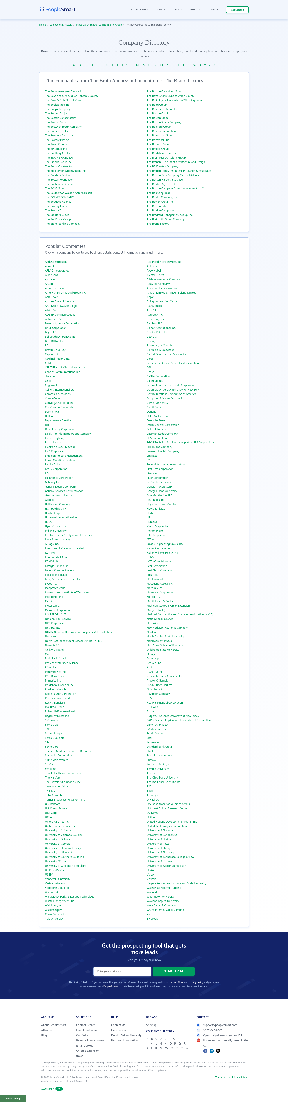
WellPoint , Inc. (54, 905)
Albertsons (51, 275)
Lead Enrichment (87, 1030)
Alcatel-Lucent (155, 275)
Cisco (48, 380)
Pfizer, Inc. (51, 667)
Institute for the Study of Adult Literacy (68, 535)
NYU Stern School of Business (165, 645)
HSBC (48, 521)
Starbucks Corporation (58, 755)
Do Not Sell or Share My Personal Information (126, 1038)
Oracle (49, 654)
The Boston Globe (158, 118)
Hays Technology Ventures (163, 504)
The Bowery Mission (57, 140)
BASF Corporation (55, 328)
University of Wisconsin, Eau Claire (65, 865)
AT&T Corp (51, 310)
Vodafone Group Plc (57, 887)
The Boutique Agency (58, 201)
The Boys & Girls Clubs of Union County (170, 96)
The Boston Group (56, 122)
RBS (149, 698)
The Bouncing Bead (158, 192)
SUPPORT (196, 10)
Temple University (158, 768)
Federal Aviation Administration (166, 464)
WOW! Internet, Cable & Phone (165, 909)
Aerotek (50, 266)
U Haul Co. (153, 799)
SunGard (50, 764)
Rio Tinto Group (54, 707)
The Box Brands (156, 206)
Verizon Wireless (55, 883)
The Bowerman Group (160, 135)
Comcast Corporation (58, 394)
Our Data (82, 1035)
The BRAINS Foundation (59, 157)
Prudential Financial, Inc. (59, 685)
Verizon (151, 879)
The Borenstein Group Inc (162, 109)
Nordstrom (51, 636)
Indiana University (56, 530)
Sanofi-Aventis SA (157, 724)
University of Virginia (159, 861)
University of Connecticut (162, 835)
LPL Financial (155, 579)
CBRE (48, 363)
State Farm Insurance (159, 755)
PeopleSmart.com (112, 986)
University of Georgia (57, 843)
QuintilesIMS (154, 689)
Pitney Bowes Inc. (55, 671)
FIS (47, 473)
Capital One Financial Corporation (167, 354)
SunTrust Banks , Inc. (159, 764)
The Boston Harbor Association (165, 179)
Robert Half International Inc (62, 711)
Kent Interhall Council (58, 557)
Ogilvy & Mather (55, 649)
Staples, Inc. (154, 751)
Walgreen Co (52, 892)
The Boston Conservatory (60, 118)
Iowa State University (58, 539)
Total (150, 790)
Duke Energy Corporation (60, 429)
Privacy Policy (196, 982)
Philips (151, 667)
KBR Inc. (50, 552)
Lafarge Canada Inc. (57, 566)
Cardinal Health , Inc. (57, 358)
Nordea (151, 632)
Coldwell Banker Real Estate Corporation (171, 385)
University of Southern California (64, 857)
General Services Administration (64, 491)
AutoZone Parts (54, 319)
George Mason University (162, 491)
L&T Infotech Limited (159, 561)
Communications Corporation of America (171, 394)
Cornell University (157, 402)
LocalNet (152, 574)
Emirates (152, 455)
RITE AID (152, 707)
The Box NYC (53, 210)
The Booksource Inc (57, 104)
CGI (149, 367)
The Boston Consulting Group (164, 91)
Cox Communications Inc (60, 407)
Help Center (118, 1030)
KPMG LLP (51, 561)
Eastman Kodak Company (162, 433)
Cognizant (51, 385)
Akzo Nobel (154, 270)
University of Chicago (58, 830)
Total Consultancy (56, 795)
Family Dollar (53, 464)
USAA (150, 870)
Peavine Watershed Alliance (62, 663)
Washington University (160, 896)
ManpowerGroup (55, 588)
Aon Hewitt (51, 297)
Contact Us (118, 1025)
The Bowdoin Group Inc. (59, 135)
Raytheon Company (159, 693)
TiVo (149, 786)
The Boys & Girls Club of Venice (64, 100)
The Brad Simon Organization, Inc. (65, 170)
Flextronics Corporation (59, 477)
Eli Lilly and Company (159, 447)
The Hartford (53, 777)
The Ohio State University (162, 777)
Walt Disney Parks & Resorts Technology (69, 896)
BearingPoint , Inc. (157, 332)
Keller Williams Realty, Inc (162, 552)
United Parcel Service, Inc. (60, 826)
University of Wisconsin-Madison (166, 865)
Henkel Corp (52, 513)
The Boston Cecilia (158, 113)
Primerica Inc (53, 680)
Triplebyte (153, 795)
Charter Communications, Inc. (62, 372)
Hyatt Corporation (56, 526)
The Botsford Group (159, 126)
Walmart (152, 892)
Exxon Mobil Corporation (60, 460)
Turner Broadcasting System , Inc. (65, 799)
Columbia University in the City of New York (173, 389)
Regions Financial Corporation (165, 702)
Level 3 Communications (60, 570)
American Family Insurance (163, 288)
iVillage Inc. (52, 544)
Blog (44, 1035)
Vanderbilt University (57, 879)
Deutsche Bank (156, 420)
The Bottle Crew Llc (57, 131)
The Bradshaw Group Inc (162, 153)
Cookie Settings (13, 1098)
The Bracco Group (158, 148)
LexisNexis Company (159, 570)
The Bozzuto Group (158, 144)
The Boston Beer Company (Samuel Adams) (173, 175)
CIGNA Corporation (158, 376)
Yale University (54, 918)
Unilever (152, 817)
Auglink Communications (60, 314)
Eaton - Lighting (54, 438)
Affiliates (46, 1030)
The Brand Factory (158, 223)
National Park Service (58, 618)
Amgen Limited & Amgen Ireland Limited (171, 292)
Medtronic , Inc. (54, 596)
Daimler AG (52, 411)
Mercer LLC (154, 596)
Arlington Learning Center (162, 301)
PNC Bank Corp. (54, 676)
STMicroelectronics (56, 760)
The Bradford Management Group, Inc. (170, 215)
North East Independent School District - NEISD (73, 641)
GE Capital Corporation (160, 482)
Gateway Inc (52, 482)
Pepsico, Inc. (154, 663)
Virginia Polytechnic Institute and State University (176, 883)
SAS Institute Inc (157, 729)
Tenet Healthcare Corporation (63, 773)
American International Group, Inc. (65, 292)
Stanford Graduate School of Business (68, 751)
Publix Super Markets (159, 685)
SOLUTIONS (139, 10)
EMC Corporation (55, 451)
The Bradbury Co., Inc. (58, 153)
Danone (151, 411)
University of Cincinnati (160, 830)
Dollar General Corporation (163, 425)
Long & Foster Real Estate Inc (63, 579)
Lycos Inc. (51, 583)
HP (148, 517)
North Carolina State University (165, 636)
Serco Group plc (54, 738)
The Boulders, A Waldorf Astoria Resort (68, 192)
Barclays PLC (154, 323)
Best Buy (152, 336)
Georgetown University (59, 495)
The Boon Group (157, 104)
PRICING (162, 10)
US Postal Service (55, 870)
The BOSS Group (55, 188)
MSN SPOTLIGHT (55, 614)
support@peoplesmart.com (217, 1025)
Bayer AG (50, 332)
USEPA (49, 874)
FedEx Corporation (56, 469)
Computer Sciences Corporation (166, 398)
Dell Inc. (50, 416)
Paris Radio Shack (55, 658)
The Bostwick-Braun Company (63, 126)
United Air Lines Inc (57, 821)
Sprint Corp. (52, 746)
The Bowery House (56, 206)
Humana (152, 521)
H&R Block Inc (155, 499)
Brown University (55, 350)
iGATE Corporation (158, 526)
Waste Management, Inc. (60, 901)
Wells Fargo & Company (161, 905)
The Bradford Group (57, 215)
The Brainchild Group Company (165, 219)
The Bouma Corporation (161, 131)
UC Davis (152, 812)
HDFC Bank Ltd (156, 508)
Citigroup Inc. (155, 380)
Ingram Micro (155, 530)
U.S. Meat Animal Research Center (167, 808)
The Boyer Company (57, 144)
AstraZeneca (154, 305)
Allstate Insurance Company (164, 279)
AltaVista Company (158, 283)
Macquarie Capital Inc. (160, 583)
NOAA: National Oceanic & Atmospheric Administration (78, 632)
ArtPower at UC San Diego (61, 305)
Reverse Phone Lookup (90, 1040)
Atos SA (151, 310)
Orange (151, 654)
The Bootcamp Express (59, 184)
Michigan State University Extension (168, 605)
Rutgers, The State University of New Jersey (173, 715)
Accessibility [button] (52, 1089)
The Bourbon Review (57, 175)
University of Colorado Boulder (63, 835)
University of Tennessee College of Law (170, 857)
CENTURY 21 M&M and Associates (65, 367)
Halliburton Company (58, 504)
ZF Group (152, 918)
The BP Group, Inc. (56, 148)
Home (42, 25)
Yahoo (151, 914)
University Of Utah (56, 861)
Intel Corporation (157, 535)
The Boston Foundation (59, 179)
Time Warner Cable (56, 786)
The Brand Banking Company (62, 223)
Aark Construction (56, 261)
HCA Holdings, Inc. (56, 508)
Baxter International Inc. (161, 328)
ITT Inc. (151, 539)
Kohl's (150, 557)
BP (46, 345)
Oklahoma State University (163, 649)
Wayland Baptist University (163, 901)
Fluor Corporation (157, 477)
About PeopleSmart (53, 1025)
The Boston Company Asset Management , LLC (175, 188)
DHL (47, 425)
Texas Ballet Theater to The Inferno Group (99, 25)
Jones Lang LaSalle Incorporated (64, 548)
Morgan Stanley (156, 610)
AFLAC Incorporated (57, 270)
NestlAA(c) (153, 623)
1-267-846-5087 (209, 1030)
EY (148, 460)
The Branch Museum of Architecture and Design (176, 162)
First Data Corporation (160, 469)
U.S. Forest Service (56, 808)
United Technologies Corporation (167, 826)
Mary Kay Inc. (155, 588)
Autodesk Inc (155, 314)
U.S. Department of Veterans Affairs (168, 804)
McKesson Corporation (160, 592)
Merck (48, 601)
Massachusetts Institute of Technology (68, 592)
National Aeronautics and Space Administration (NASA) (180, 614)
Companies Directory (61, 25)
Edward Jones (53, 442)
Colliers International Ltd (60, 389)
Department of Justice (58, 420)
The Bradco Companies (161, 210)
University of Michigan (160, 848)
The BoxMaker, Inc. (158, 140)
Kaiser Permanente (158, 548)
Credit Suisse (154, 407)
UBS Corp (51, 812)
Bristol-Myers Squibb (159, 345)
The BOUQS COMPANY (59, 197)
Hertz (150, 513)
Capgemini (51, 354)
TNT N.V (50, 790)
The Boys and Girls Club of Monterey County (71, 96)
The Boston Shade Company (164, 122)
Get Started (237, 10)
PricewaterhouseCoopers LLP (164, 676)
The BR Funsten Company (162, 166)
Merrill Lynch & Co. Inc (160, 601)
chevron (50, 376)
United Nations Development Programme (172, 821)
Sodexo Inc (153, 742)
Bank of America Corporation (62, 323)
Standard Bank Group (160, 746)
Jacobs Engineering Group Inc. (165, 544)
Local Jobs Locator (56, 574)
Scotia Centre (155, 733)
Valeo (150, 874)
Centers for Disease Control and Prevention (173, 363)
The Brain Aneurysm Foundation (64, 91)
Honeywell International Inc (61, 517)
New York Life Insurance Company (167, 627)
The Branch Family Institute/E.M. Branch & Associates (179, 170)
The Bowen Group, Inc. (160, 201)
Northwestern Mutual (159, 641)
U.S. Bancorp (52, 804)
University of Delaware (58, 839)
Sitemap (151, 1025)
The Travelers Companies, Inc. (63, 782)
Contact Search (86, 1025)
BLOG (178, 10)
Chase (150, 372)
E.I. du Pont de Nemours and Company (68, 433)
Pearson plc (154, 658)
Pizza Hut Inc (155, 671)
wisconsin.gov (53, 909)
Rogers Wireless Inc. (57, 715)
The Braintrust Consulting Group (166, 157)
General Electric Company (60, 486)
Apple (150, 297)
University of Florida (159, 839)
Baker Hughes (155, 319)
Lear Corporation (157, 566)
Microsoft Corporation (58, 610)
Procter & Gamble (157, 680)
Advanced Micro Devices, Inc (164, 261)
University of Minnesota (59, 852)
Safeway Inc (52, 720)
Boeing (151, 341)
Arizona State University (59, 301)
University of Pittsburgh (161, 852)
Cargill (150, 358)
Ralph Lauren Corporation (60, 693)
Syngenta (50, 768)
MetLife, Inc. (52, 605)
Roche (150, 711)
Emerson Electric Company (163, 451)
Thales (151, 773)
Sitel (47, 742)
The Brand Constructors (59, 166)
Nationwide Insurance (160, 618)
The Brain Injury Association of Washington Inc (175, 100)
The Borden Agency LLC (161, 184)
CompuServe (52, 398)
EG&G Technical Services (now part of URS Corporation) (180, 442)
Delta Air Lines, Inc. (158, 416)
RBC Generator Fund (57, 698)
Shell (150, 738)
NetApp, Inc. (52, 627)
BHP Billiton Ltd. (54, 341)
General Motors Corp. (159, 486)
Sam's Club (51, 724)
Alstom (49, 283)
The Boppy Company (57, 109)
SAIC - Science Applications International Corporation (179, 720)
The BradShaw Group (58, 219)
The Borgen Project (57, 113)
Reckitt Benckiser (55, 702)
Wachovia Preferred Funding (164, 887)
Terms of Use (176, 982)
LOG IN (214, 10)
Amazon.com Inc (55, 288)
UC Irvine (50, 817)
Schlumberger (53, 733)
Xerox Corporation (56, 914)
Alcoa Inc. (51, 279)
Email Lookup (84, 1045)
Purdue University (55, 689)
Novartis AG (52, 645)
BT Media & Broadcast (160, 350)
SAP (47, 729)
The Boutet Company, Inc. (162, 197)
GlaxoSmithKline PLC (159, 495)
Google (49, 499)
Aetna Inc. (153, 266)
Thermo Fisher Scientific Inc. (164, 782)
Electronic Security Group (60, 447)
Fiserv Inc (152, 473)
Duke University (156, 429)
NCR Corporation (55, 623)
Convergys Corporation (59, 402)
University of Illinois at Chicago (63, 848)
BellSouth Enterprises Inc (60, 336)
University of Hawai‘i (159, 843)
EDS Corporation (157, 438)
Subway (151, 760)
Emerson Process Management (64, 455)
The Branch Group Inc (58, 162)
